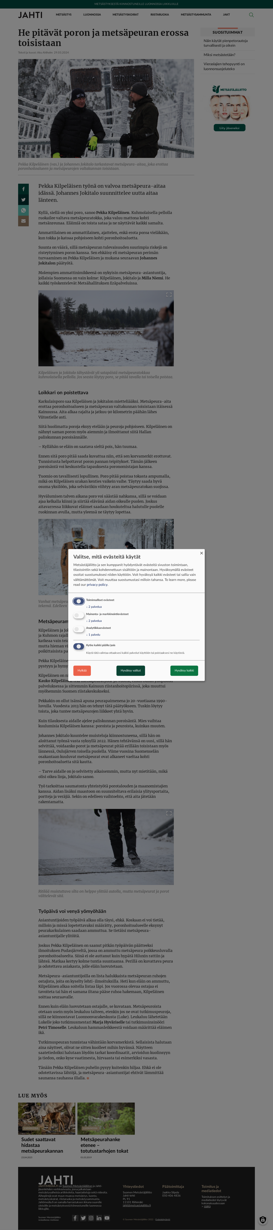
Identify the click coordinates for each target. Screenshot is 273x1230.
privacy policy (97, 584)
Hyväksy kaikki (184, 670)
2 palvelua (94, 607)
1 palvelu (93, 635)
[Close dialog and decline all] (201, 551)
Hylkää (82, 670)
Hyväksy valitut (131, 670)
